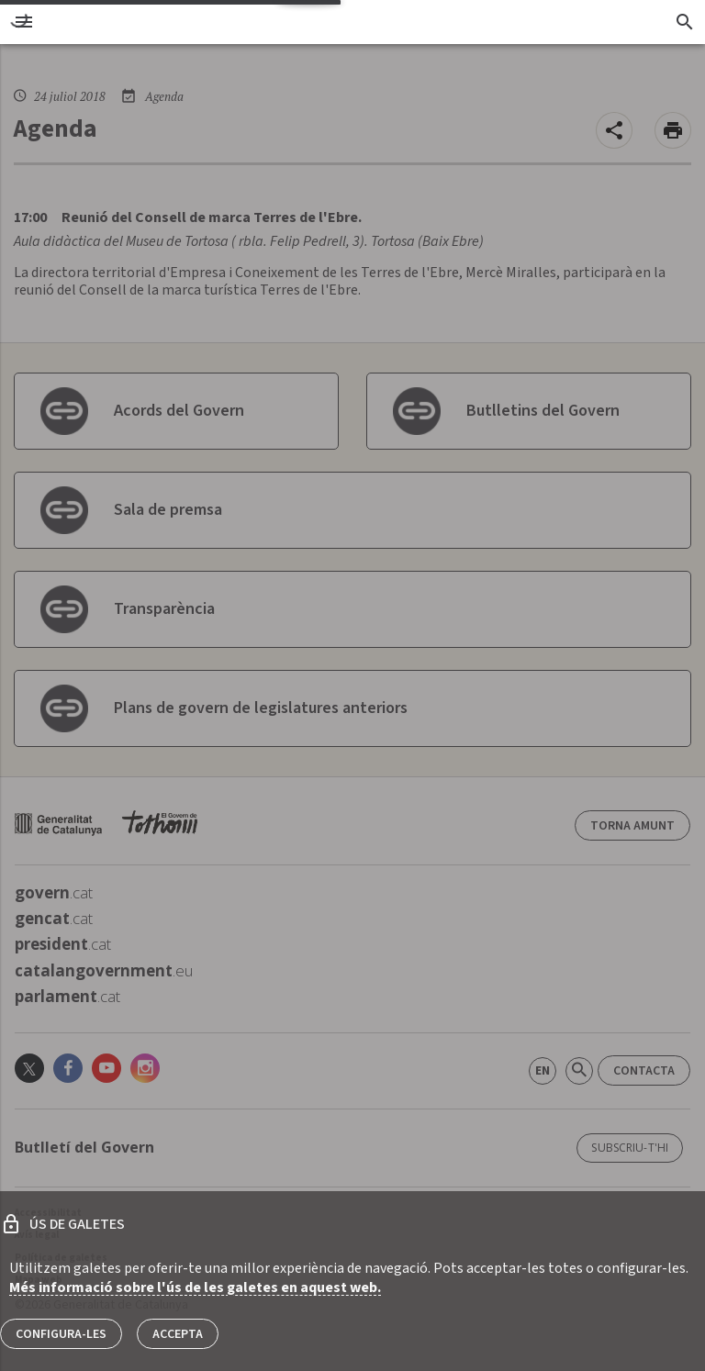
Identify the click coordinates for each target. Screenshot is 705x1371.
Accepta (177, 1334)
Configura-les (61, 1334)
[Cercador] (684, 22)
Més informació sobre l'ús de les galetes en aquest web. (195, 1287)
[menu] (24, 22)
